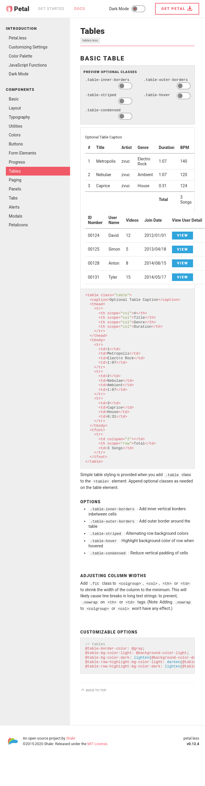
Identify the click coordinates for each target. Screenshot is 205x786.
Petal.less (18, 38)
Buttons (16, 144)
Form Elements (22, 153)
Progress (17, 162)
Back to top (96, 690)
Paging (15, 180)
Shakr (71, 738)
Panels (15, 189)
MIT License (97, 744)
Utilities (15, 126)
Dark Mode (19, 74)
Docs (79, 8)
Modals (15, 216)
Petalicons (18, 225)
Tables (15, 171)
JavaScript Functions (28, 65)
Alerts (14, 207)
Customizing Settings (28, 47)
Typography (19, 117)
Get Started (51, 8)
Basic (14, 99)
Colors (14, 135)
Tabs (13, 198)
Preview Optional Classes (110, 72)
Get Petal (173, 8)
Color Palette (20, 56)
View (182, 235)
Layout (15, 108)
